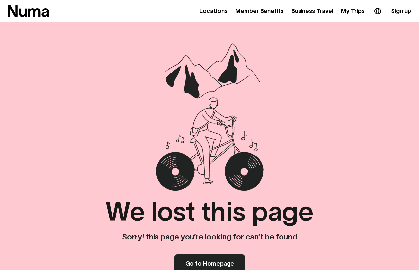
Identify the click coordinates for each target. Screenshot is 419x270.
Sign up (401, 11)
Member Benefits (259, 11)
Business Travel (312, 11)
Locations (213, 11)
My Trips (353, 11)
